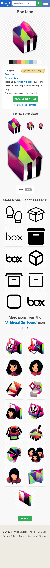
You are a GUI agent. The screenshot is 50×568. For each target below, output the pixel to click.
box (28, 189)
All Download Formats (25, 105)
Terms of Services (28, 536)
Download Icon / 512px (25, 99)
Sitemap (43, 536)
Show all (25, 518)
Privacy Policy (10, 536)
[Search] (39, 3)
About (33, 531)
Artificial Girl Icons (24, 82)
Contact (42, 531)
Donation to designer (34, 70)
